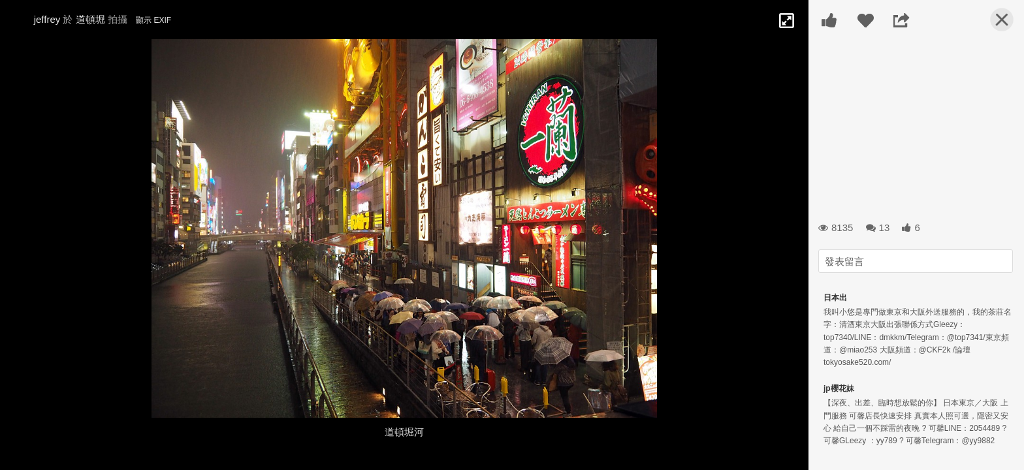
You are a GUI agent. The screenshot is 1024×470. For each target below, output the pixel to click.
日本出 (835, 297)
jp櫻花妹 (839, 388)
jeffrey (47, 19)
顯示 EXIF (153, 20)
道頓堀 (90, 19)
